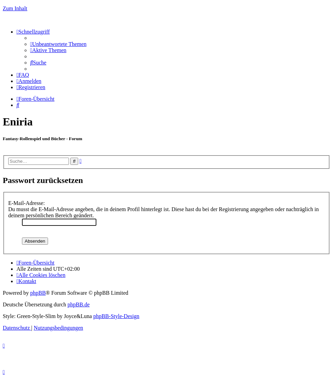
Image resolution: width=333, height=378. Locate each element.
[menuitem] (58, 44)
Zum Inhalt (15, 8)
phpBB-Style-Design (116, 316)
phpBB (38, 293)
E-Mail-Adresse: (26, 203)
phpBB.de (79, 304)
